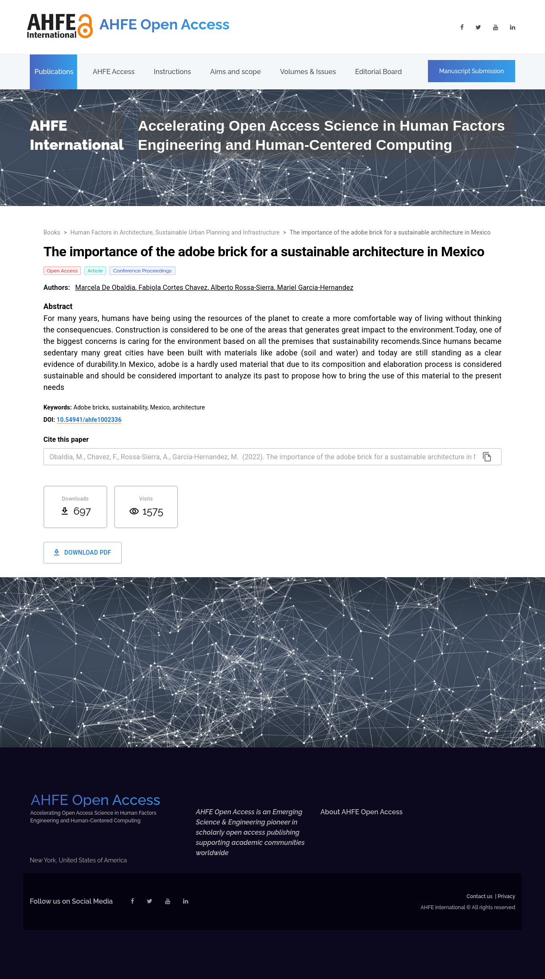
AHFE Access (114, 72)
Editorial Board (378, 72)
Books (51, 232)
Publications (54, 72)
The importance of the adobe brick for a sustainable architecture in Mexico (390, 232)
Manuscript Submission (471, 71)
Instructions (172, 72)
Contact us (480, 896)
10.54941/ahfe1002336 (89, 419)
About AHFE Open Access (362, 812)
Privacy (506, 896)
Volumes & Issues (308, 72)
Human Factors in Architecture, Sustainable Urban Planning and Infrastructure (175, 232)
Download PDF (82, 552)
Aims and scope (235, 72)
